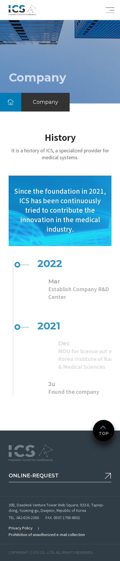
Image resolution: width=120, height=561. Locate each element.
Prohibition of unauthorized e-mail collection (47, 535)
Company (45, 102)
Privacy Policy (21, 528)
